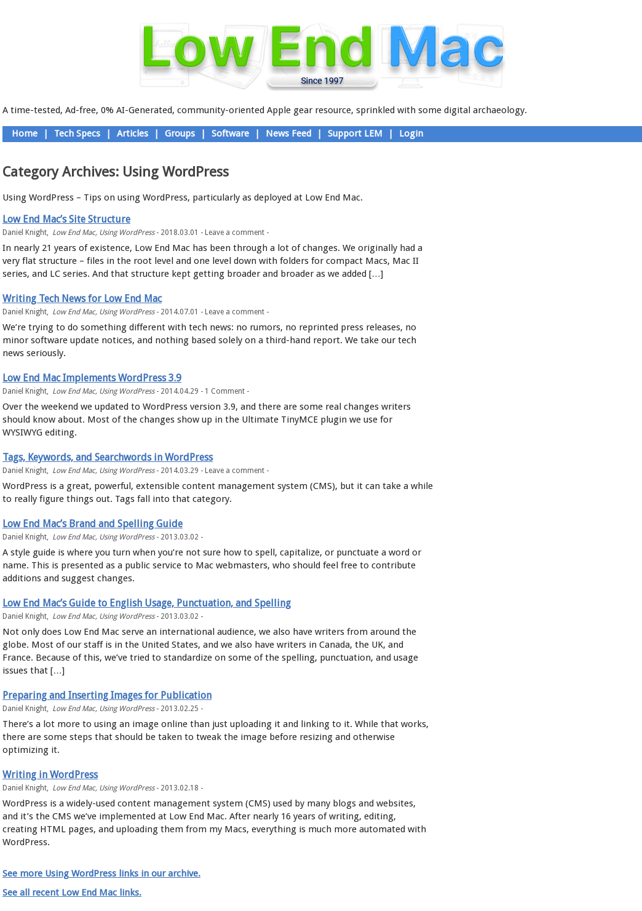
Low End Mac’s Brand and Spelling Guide (92, 524)
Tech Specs (77, 133)
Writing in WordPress (50, 775)
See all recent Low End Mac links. (71, 892)
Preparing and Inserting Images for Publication (107, 695)
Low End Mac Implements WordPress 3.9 (91, 378)
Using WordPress (126, 232)
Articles (132, 133)
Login (411, 133)
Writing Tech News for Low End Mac (82, 298)
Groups (180, 133)
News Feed (288, 133)
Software (230, 133)
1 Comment (225, 391)
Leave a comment (234, 232)
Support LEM (355, 133)
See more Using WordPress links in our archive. (101, 873)
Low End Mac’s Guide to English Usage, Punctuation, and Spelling (146, 603)
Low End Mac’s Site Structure (66, 219)
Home (25, 133)
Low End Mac (73, 232)
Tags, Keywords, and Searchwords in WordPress (107, 457)
